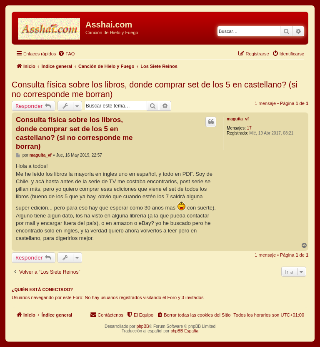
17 (249, 128)
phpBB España (184, 331)
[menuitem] (66, 54)
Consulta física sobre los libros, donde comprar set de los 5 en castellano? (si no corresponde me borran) (155, 89)
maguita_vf (238, 119)
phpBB (143, 326)
